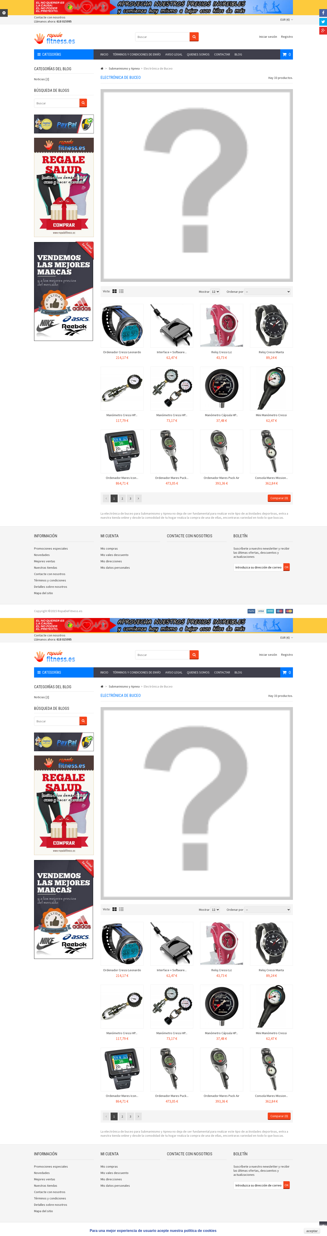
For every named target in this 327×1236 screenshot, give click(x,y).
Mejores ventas (44, 561)
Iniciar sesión (268, 37)
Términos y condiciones (50, 580)
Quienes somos (198, 54)
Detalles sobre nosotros (50, 587)
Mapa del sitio (43, 593)
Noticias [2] (41, 79)
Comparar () (279, 498)
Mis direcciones (111, 561)
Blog (238, 54)
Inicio (104, 54)
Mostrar (204, 292)
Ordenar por (235, 292)
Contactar (222, 54)
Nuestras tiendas (45, 567)
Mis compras (109, 548)
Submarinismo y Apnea (124, 68)
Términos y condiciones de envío (137, 54)
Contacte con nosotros (49, 17)
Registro (287, 37)
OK (287, 567)
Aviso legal (173, 54)
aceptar (312, 1231)
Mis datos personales (115, 567)
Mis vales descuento (115, 555)
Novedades (42, 555)
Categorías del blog (52, 68)
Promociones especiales (51, 548)
